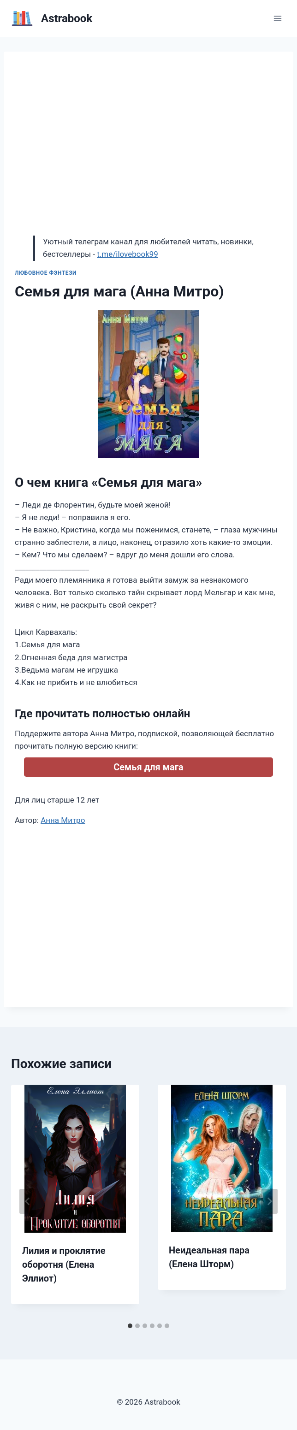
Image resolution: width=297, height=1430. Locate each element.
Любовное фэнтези (46, 273)
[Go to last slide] (27, 1201)
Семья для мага (148, 767)
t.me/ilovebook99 (127, 254)
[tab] (130, 1326)
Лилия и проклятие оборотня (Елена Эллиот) (64, 1264)
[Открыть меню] (277, 18)
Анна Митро (63, 820)
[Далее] (269, 1201)
